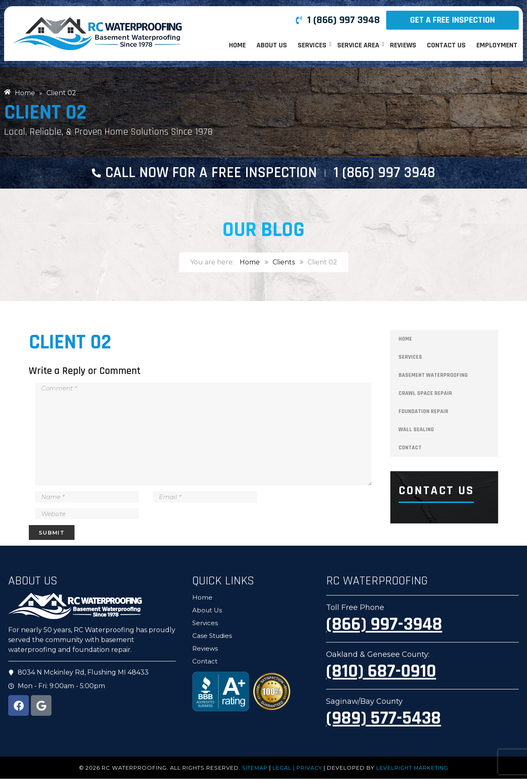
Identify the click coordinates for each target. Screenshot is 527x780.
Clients (284, 264)
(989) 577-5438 (383, 719)
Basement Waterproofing (433, 377)
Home (237, 45)
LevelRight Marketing (413, 769)
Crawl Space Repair (425, 395)
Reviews (403, 45)
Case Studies (212, 637)
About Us (272, 45)
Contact (410, 449)
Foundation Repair (423, 413)
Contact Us (446, 45)
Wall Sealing (416, 431)
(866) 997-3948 (384, 626)
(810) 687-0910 (381, 672)
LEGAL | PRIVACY (297, 769)
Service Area (358, 45)
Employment (497, 45)
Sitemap (253, 769)
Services (313, 45)
